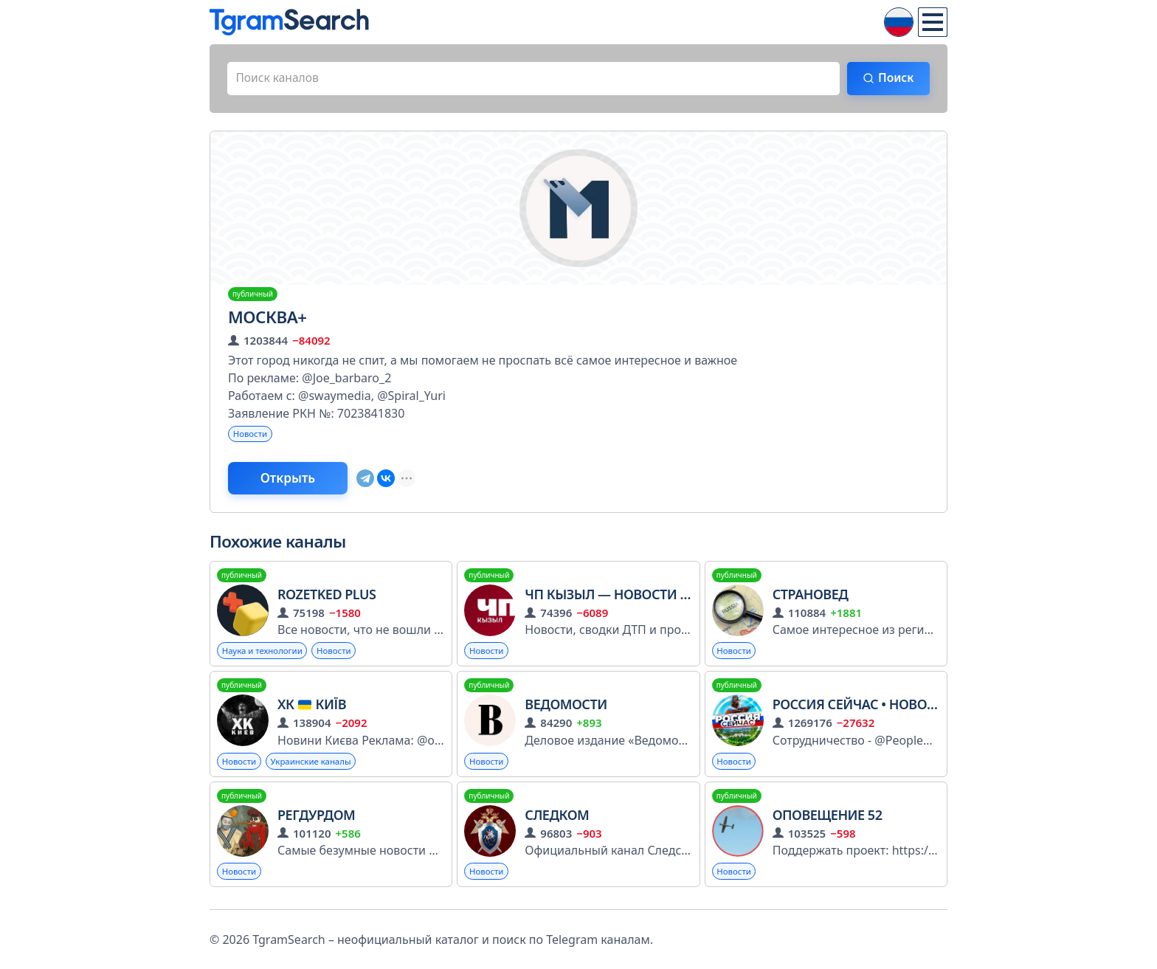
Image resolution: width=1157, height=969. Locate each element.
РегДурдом (316, 819)
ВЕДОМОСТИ (566, 708)
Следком (557, 819)
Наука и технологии (264, 653)
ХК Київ (311, 708)
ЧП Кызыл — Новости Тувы (620, 597)
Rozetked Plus (326, 597)
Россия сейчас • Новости (863, 708)
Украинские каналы (315, 765)
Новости (251, 435)
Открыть (291, 480)
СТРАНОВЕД (811, 597)
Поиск (893, 79)
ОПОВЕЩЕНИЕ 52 (828, 819)
